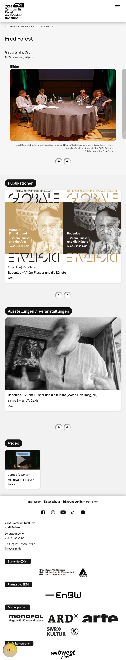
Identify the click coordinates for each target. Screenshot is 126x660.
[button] (63, 105)
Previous (58, 161)
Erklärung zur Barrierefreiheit (80, 501)
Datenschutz (52, 501)
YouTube (63, 512)
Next (67, 161)
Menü (117, 7)
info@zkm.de (13, 548)
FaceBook (43, 512)
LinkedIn (82, 512)
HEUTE (10, 650)
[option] (63, 112)
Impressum (34, 501)
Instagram (53, 512)
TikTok (73, 512)
